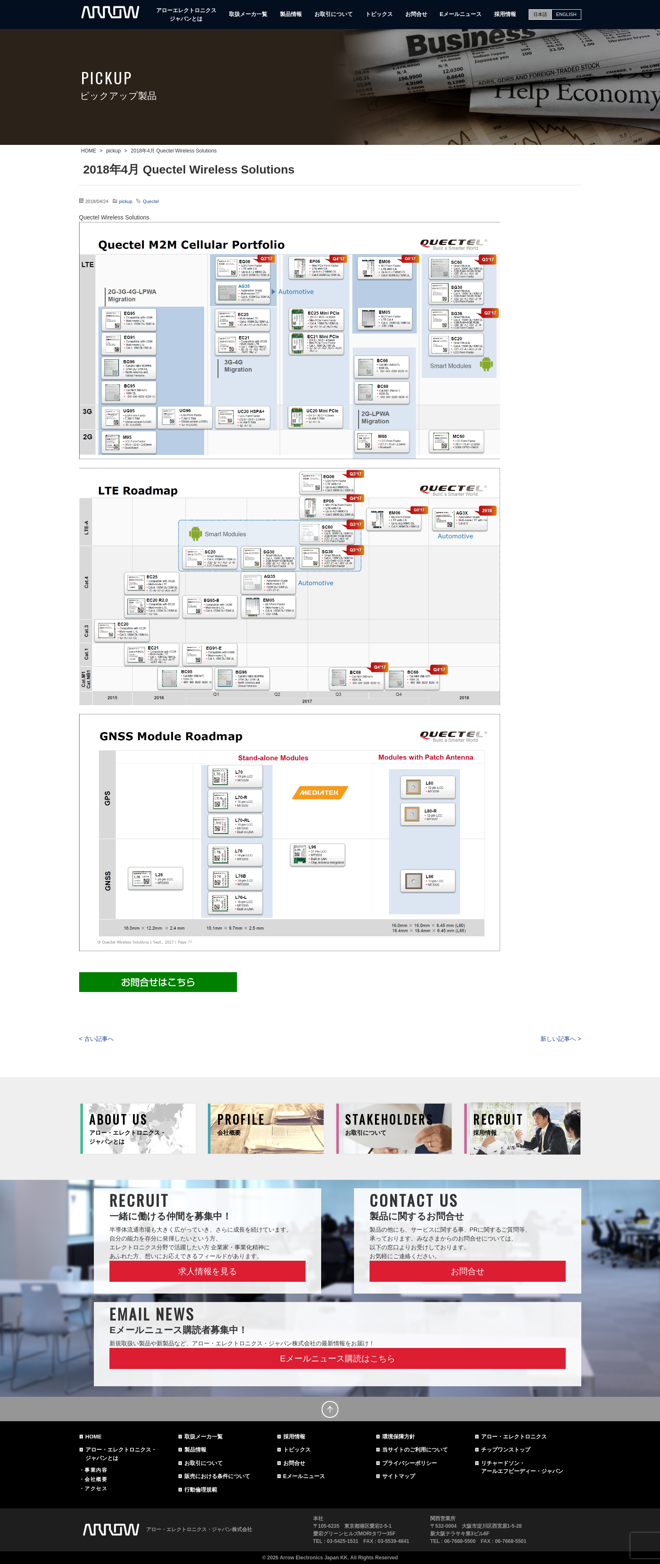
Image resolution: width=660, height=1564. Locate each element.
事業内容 (96, 1470)
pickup (126, 201)
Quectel (151, 201)
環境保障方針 (398, 1436)
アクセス (96, 1489)
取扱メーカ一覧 (248, 14)
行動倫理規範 (200, 1489)
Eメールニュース (461, 14)
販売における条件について (217, 1476)
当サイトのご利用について (415, 1449)
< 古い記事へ (96, 1038)
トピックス (379, 14)
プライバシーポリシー (409, 1463)
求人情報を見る (207, 1271)
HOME (93, 1436)
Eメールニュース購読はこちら (337, 1358)
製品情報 (291, 14)
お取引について (333, 14)
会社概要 (96, 1479)
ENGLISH (566, 14)
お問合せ (416, 14)
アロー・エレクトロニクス (514, 1436)
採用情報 (505, 14)
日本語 (540, 14)
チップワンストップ (505, 1449)
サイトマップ (398, 1476)
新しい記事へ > (560, 1038)
